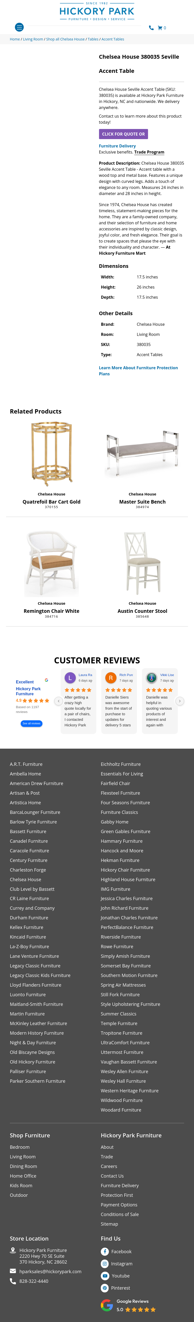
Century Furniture (28, 860)
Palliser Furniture (28, 1072)
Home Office (23, 1176)
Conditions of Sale (120, 1215)
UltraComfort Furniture (125, 1043)
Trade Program (149, 152)
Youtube (121, 1276)
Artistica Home (25, 803)
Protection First (117, 1195)
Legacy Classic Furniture (35, 966)
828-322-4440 (33, 1282)
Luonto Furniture (28, 995)
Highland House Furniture (128, 879)
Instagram (122, 1264)
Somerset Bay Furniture (126, 966)
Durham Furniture (29, 918)
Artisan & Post (25, 793)
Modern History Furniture (37, 1033)
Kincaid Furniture (28, 937)
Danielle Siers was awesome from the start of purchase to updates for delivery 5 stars (118, 711)
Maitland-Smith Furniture (36, 1004)
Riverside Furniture (121, 937)
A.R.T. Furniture (26, 764)
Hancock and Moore (122, 851)
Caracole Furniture (29, 851)
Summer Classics (118, 1014)
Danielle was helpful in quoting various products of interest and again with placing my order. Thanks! (159, 711)
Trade (107, 1157)
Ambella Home (25, 774)
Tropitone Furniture (121, 1033)
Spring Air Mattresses (123, 985)
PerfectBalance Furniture (127, 927)
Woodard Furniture (121, 1110)
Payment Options (119, 1205)
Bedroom (20, 1147)
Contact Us (112, 1176)
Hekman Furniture (120, 860)
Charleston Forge (28, 870)
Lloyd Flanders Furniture (35, 985)
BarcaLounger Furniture (35, 812)
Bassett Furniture (28, 831)
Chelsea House (51, 494)
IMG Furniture (115, 889)
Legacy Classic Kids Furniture (40, 976)
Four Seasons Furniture (125, 803)
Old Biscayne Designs (32, 1052)
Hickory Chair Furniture (125, 870)
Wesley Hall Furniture (123, 1081)
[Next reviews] (180, 701)
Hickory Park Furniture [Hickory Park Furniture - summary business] (28, 691)
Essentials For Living (122, 774)
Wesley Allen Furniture (124, 1072)
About (107, 1147)
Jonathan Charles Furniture (129, 918)
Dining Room (23, 1166)
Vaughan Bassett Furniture (129, 1062)
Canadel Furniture (29, 841)
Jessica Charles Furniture (127, 899)
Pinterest (120, 1288)
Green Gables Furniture (126, 831)
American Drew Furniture (36, 783)
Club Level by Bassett (32, 889)
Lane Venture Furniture (34, 956)
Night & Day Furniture (33, 1043)
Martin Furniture (27, 1014)
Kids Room (21, 1186)
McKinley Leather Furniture (38, 1024)
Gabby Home (115, 822)
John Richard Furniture (125, 908)
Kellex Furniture (26, 927)
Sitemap (109, 1224)
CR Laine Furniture (29, 899)
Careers (109, 1166)
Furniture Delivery (117, 146)
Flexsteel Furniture (120, 793)
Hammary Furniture (122, 841)
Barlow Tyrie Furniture (33, 822)
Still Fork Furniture (120, 995)
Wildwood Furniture (122, 1100)
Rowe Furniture (117, 947)
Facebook (121, 1252)
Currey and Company (32, 908)
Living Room (23, 1157)
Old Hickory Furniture (32, 1062)
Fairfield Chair (115, 783)
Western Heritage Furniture (130, 1091)
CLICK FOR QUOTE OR (123, 134)
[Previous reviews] (58, 701)
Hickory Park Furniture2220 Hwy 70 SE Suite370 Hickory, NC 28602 (43, 1256)
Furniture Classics (119, 812)
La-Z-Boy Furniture (29, 947)
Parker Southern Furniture (37, 1081)
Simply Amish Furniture (125, 956)
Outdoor (19, 1195)
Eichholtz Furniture (121, 764)
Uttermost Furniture (122, 1052)
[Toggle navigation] (19, 27)
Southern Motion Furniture (129, 976)
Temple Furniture (119, 1024)
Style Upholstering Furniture (130, 1004)
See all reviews (31, 723)
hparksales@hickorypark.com (50, 1272)
